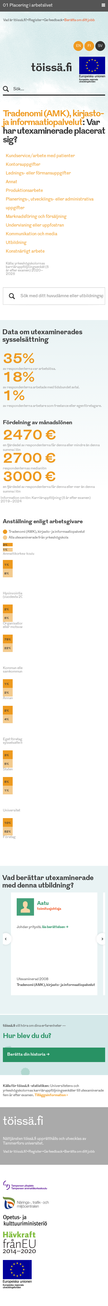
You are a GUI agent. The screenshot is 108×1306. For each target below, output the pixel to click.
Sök (8, 89)
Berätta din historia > (28, 1054)
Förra (8, 939)
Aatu (43, 903)
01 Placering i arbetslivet (28, 5)
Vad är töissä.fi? (15, 20)
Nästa (99, 939)
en (78, 46)
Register (35, 20)
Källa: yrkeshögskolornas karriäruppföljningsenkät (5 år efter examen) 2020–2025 (27, 269)
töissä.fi (51, 68)
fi (89, 46)
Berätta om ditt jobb (79, 20)
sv (100, 46)
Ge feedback (53, 20)
